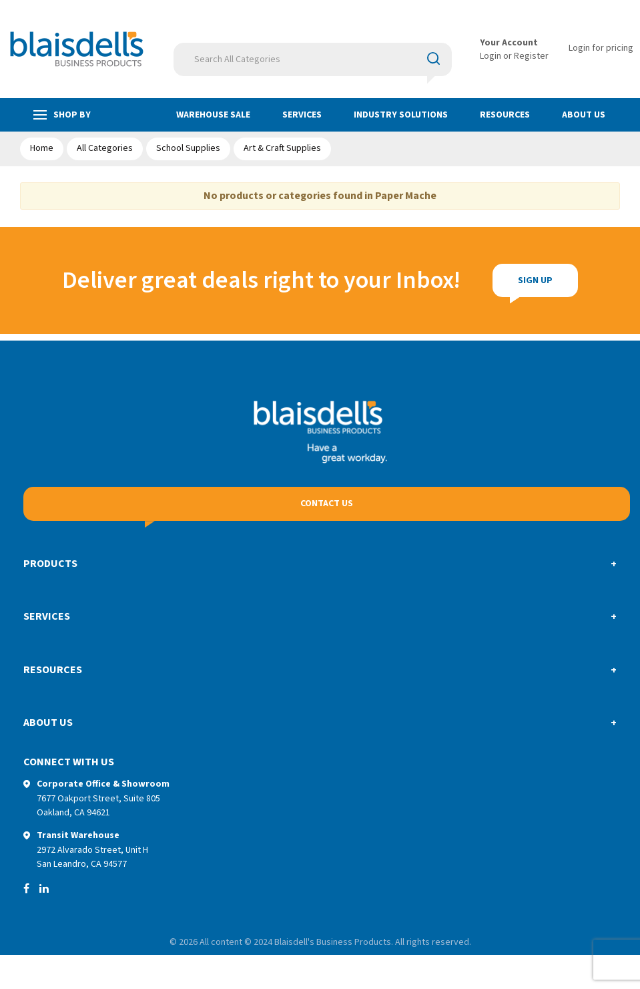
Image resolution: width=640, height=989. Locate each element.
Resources (505, 115)
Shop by (62, 115)
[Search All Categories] (313, 59)
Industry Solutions (401, 115)
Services (302, 115)
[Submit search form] (433, 58)
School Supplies (188, 148)
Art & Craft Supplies (282, 148)
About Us (583, 115)
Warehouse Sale (213, 115)
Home (41, 148)
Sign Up (535, 280)
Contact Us (326, 503)
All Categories (105, 148)
